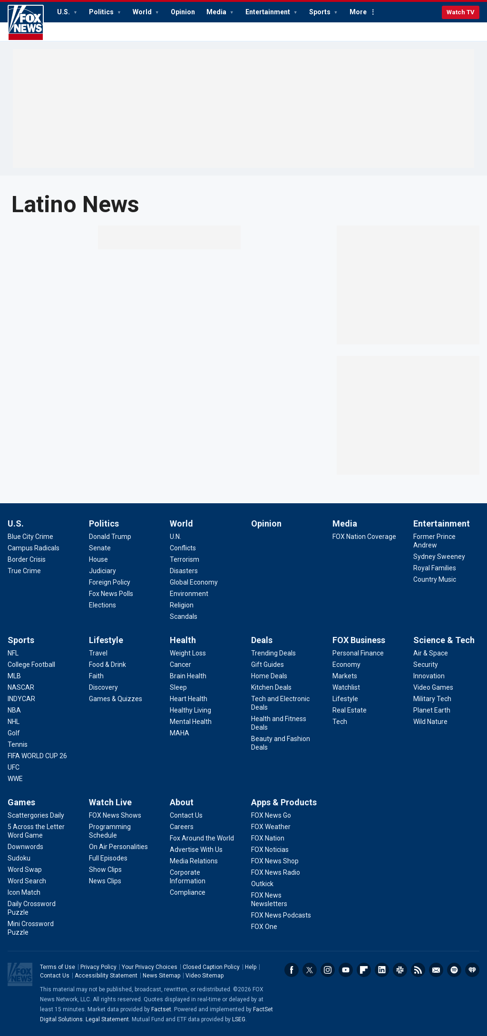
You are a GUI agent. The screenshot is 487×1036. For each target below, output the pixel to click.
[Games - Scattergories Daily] (36, 815)
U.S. (64, 12)
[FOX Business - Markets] (344, 676)
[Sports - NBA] (14, 710)
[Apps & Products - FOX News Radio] (275, 872)
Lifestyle (106, 640)
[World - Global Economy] (194, 582)
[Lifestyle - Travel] (98, 653)
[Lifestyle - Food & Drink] (107, 664)
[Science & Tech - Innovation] (429, 676)
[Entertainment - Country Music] (434, 579)
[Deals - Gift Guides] (267, 664)
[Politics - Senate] (100, 548)
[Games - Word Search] (27, 881)
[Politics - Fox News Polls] (111, 593)
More (358, 12)
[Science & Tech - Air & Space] (430, 653)
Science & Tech (444, 640)
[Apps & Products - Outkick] (262, 884)
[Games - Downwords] (25, 846)
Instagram (328, 970)
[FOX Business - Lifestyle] (345, 699)
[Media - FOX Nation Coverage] (364, 536)
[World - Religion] (182, 605)
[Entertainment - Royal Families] (434, 568)
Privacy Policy (98, 967)
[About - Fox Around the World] (202, 838)
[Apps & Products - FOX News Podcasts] (281, 915)
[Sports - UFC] (13, 767)
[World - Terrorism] (184, 559)
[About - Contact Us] (186, 815)
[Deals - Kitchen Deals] (271, 687)
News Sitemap (161, 975)
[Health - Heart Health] (188, 699)
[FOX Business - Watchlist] (346, 687)
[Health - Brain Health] (188, 676)
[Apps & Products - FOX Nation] (267, 838)
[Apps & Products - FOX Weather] (271, 827)
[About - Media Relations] (194, 861)
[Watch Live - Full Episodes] (108, 858)
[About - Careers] (182, 827)
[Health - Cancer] (180, 664)
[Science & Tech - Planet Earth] (431, 710)
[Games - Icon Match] (24, 892)
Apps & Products (284, 802)
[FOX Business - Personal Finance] (358, 653)
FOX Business (358, 640)
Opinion (183, 12)
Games (21, 802)
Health (183, 640)
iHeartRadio (472, 970)
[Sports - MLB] (14, 676)
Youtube (346, 970)
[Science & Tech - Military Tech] (432, 699)
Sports (320, 12)
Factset (161, 1009)
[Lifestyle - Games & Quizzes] (115, 699)
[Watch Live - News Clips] (105, 881)
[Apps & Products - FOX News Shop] (275, 861)
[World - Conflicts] (183, 548)
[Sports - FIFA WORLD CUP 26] (37, 756)
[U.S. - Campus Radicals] (33, 548)
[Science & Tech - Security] (425, 664)
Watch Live (110, 802)
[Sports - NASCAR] (21, 687)
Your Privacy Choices (149, 967)
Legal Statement (107, 1019)
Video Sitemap (204, 975)
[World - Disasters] (184, 571)
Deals (262, 640)
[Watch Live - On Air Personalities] (118, 846)
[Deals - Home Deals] (269, 676)
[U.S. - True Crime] (24, 571)
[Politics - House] (98, 559)
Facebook (291, 970)
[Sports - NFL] (13, 653)
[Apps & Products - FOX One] (264, 926)
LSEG (238, 1019)
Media (217, 12)
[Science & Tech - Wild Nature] (430, 721)
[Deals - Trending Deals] (273, 653)
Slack (400, 970)
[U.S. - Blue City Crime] (30, 536)
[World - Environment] (189, 593)
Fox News (26, 23)
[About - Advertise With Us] (196, 849)
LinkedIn (382, 970)
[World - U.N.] (175, 536)
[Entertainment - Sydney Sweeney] (439, 556)
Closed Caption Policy (211, 967)
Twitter (309, 970)
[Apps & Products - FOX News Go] (271, 815)
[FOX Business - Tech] (339, 721)
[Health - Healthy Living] (190, 710)
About (182, 802)
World (143, 12)
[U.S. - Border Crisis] (27, 559)
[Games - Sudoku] (19, 858)
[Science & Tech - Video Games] (433, 687)
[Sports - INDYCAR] (21, 699)
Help (250, 967)
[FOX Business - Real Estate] (349, 710)
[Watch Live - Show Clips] (105, 869)
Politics (102, 12)
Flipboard (364, 970)
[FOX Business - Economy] (346, 664)
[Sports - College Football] (31, 664)
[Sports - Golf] (14, 733)
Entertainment (268, 12)
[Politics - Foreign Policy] (109, 582)
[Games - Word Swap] (25, 869)
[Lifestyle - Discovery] (103, 687)
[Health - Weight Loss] (188, 653)
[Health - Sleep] (178, 687)
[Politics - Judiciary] (102, 571)
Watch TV (461, 12)
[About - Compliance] (187, 892)
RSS (418, 970)
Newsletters (436, 970)
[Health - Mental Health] (191, 721)
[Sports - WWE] (15, 778)
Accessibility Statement (106, 975)
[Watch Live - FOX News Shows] (115, 815)
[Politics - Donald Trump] (110, 536)
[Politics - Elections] (102, 605)
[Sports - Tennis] (18, 744)
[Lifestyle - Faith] (96, 676)
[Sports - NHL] (13, 721)
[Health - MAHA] (179, 733)
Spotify (454, 970)
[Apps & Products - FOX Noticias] (270, 849)
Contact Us (54, 975)
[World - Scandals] (183, 616)
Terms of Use (57, 967)
